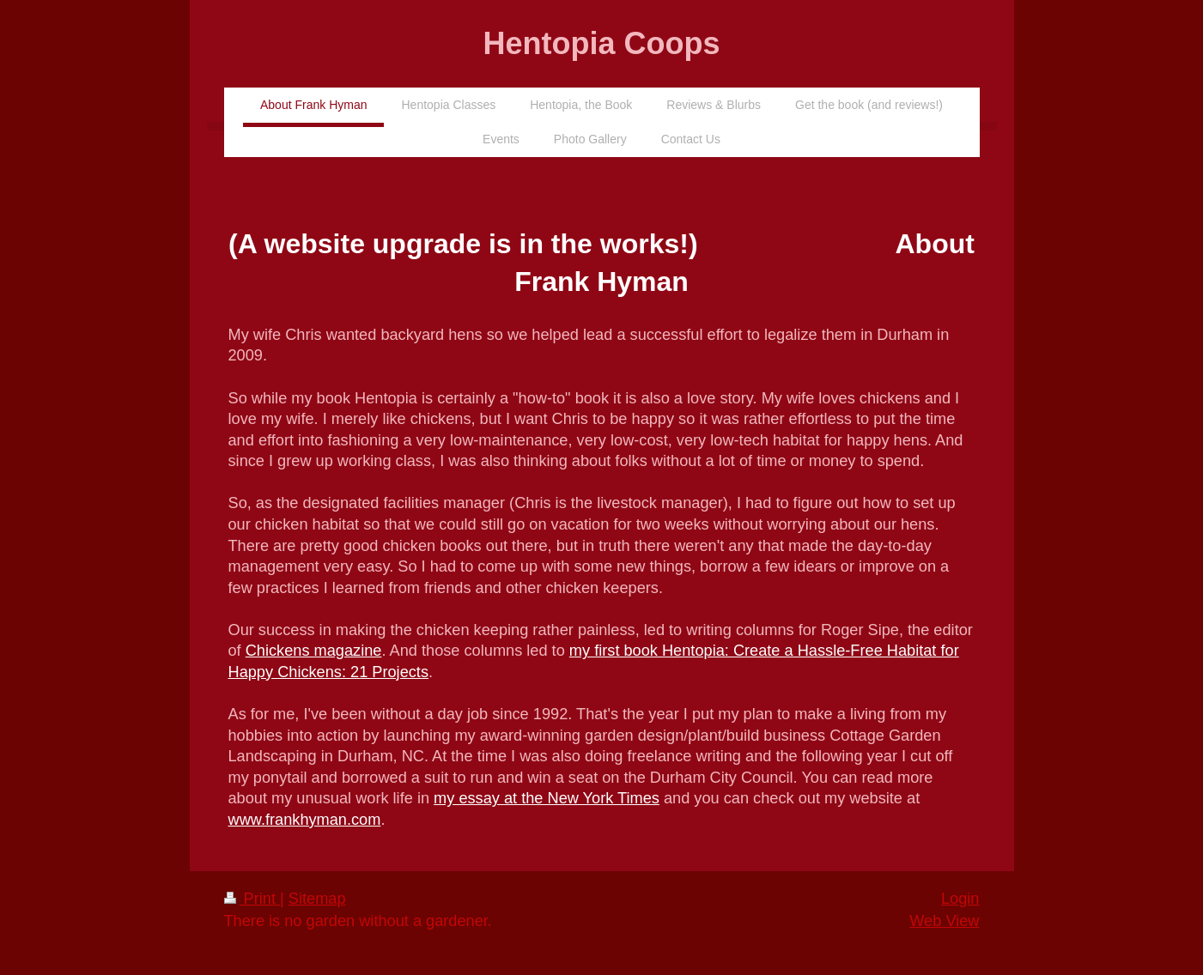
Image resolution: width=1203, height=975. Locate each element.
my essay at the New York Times (546, 798)
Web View (944, 921)
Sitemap (317, 898)
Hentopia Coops (601, 43)
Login (960, 898)
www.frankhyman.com (304, 819)
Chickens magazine (314, 650)
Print (252, 898)
